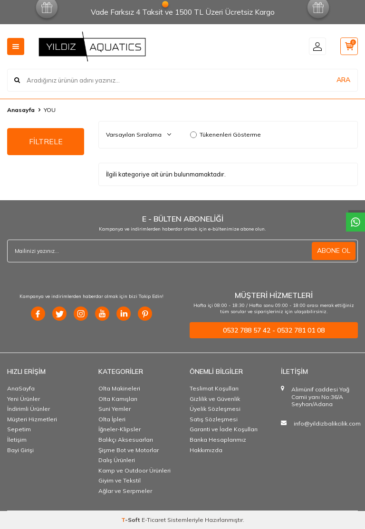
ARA (343, 79)
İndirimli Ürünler (28, 408)
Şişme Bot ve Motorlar (128, 450)
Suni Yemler (114, 408)
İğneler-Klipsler (119, 429)
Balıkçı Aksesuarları (125, 439)
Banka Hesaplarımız (218, 439)
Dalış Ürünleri (116, 460)
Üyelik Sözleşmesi (215, 408)
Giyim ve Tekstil (119, 480)
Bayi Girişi (20, 450)
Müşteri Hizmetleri (32, 419)
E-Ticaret (154, 519)
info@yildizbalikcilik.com (327, 423)
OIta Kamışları (117, 398)
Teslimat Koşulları (214, 388)
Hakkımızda (206, 450)
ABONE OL (333, 250)
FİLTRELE (46, 141)
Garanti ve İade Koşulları (224, 429)
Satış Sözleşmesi (214, 419)
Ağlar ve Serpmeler (125, 490)
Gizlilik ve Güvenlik (215, 398)
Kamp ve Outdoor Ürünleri (134, 470)
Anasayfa (21, 109)
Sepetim (19, 429)
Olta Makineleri (119, 388)
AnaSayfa (21, 388)
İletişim (17, 439)
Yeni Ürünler (23, 398)
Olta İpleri (111, 419)
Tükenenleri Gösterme (225, 134)
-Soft (131, 519)
